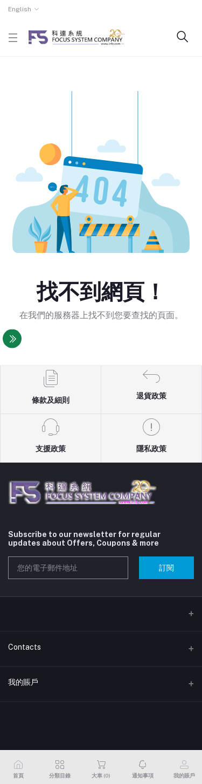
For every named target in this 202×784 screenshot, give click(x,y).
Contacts (24, 647)
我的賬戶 (23, 682)
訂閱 (166, 567)
